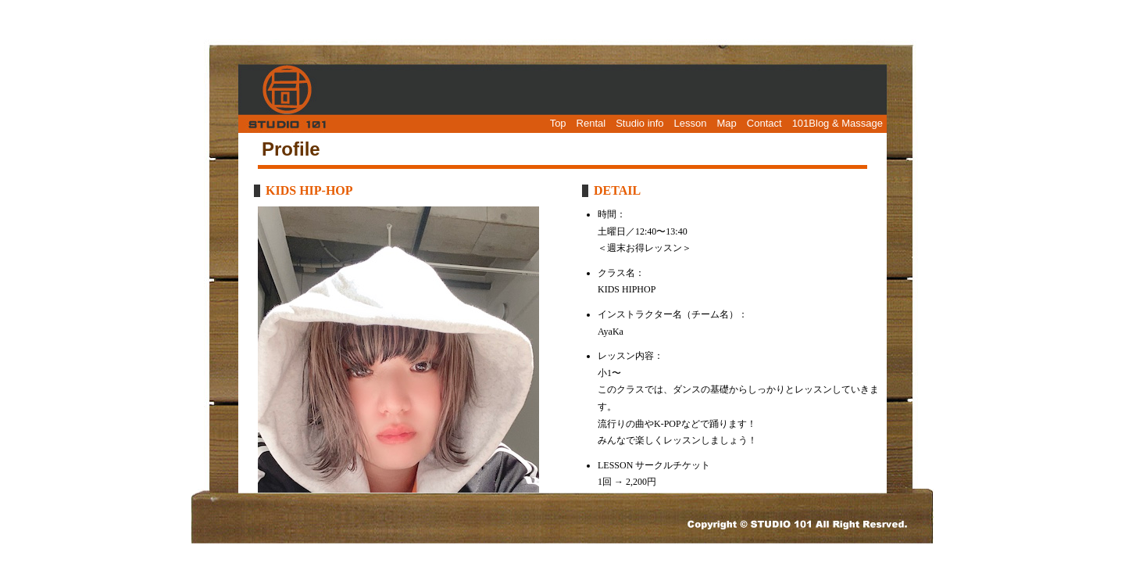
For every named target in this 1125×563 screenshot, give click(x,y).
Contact (764, 123)
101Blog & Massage (837, 123)
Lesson (690, 123)
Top (558, 123)
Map (727, 123)
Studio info (639, 123)
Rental (591, 123)
